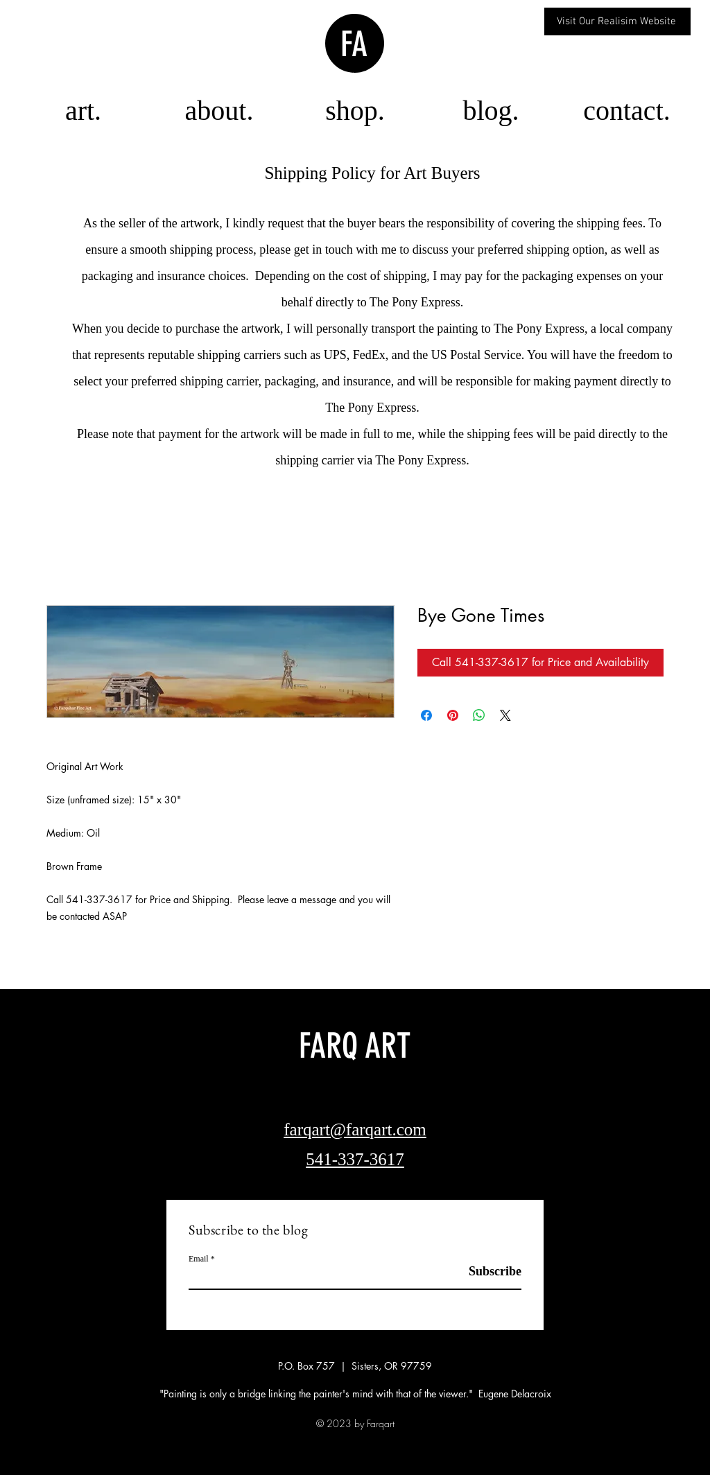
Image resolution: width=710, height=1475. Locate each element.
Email (199, 1259)
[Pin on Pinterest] (452, 715)
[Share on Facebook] (426, 715)
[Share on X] (505, 715)
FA (353, 44)
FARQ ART (354, 1046)
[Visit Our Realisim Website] (617, 21)
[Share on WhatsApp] (479, 715)
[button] (355, 110)
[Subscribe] (486, 1271)
